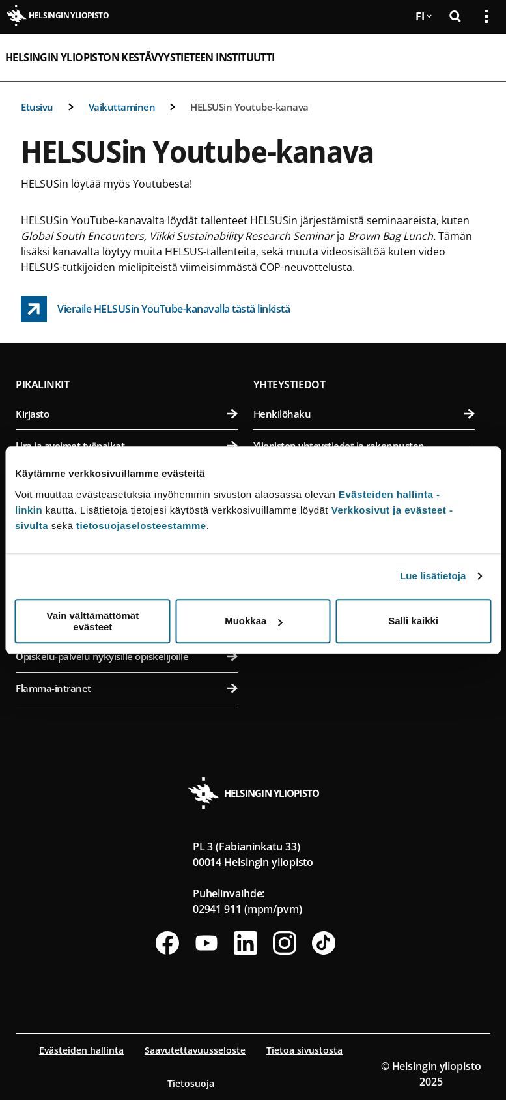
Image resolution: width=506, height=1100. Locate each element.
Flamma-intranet (127, 688)
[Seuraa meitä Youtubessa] (206, 943)
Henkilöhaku (364, 413)
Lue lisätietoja (433, 575)
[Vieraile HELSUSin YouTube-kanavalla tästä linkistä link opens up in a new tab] (155, 309)
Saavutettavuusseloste (195, 1050)
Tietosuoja (190, 1083)
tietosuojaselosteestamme (141, 525)
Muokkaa (253, 620)
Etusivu (37, 106)
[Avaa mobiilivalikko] (481, 57)
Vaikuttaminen (122, 106)
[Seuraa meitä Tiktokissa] (323, 943)
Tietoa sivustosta (304, 1050)
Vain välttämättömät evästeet (92, 621)
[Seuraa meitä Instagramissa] (284, 943)
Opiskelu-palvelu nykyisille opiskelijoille (127, 656)
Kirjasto (127, 413)
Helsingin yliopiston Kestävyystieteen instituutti (140, 57)
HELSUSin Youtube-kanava (249, 106)
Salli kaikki (413, 620)
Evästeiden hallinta (81, 1050)
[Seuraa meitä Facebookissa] (167, 943)
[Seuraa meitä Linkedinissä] (245, 943)
